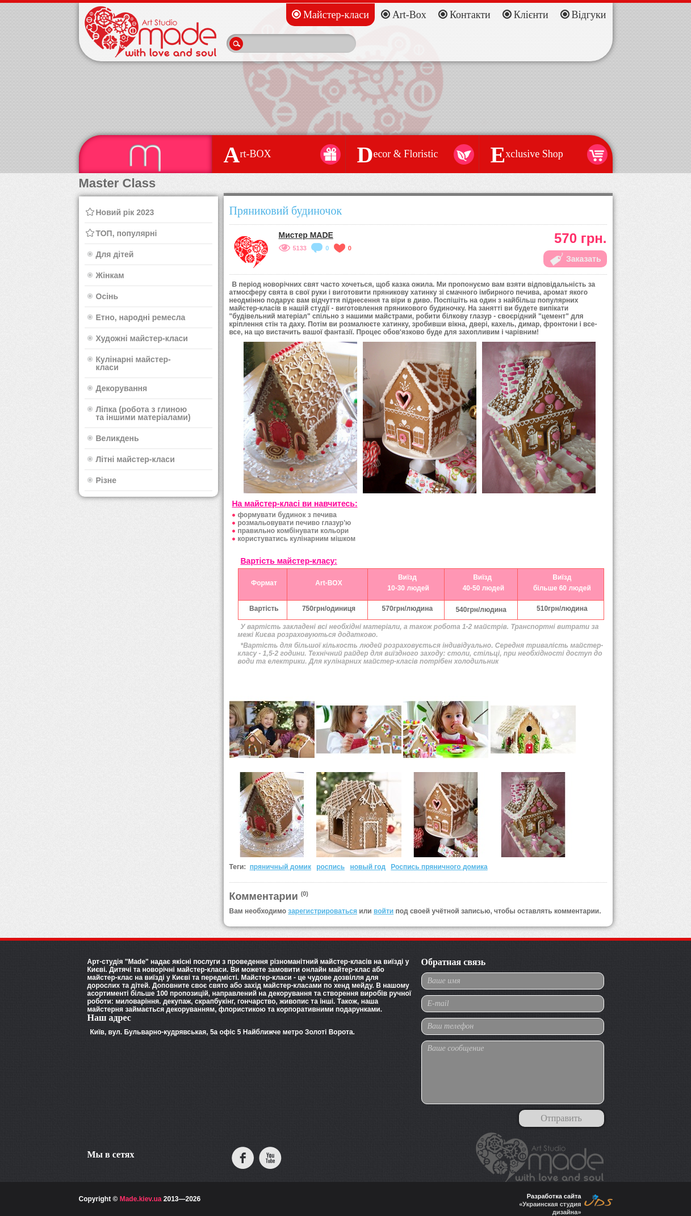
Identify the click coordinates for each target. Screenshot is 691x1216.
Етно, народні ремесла (141, 317)
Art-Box (409, 14)
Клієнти (531, 14)
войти (383, 911)
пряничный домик (280, 867)
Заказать (583, 258)
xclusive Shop (546, 154)
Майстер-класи (336, 14)
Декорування (122, 388)
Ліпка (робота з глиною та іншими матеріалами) (143, 413)
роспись (330, 867)
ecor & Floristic (412, 154)
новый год (368, 867)
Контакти (470, 14)
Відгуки (589, 14)
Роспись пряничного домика (439, 867)
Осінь (107, 296)
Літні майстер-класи (135, 459)
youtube (270, 1157)
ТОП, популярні (126, 233)
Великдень (117, 438)
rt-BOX (278, 154)
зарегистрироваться (322, 911)
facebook (243, 1157)
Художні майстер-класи (142, 338)
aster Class (145, 154)
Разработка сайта (554, 1196)
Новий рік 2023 (125, 212)
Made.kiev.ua (141, 1199)
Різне (106, 480)
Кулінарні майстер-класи (133, 363)
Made (150, 31)
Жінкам (110, 275)
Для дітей (115, 254)
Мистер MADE (306, 235)
